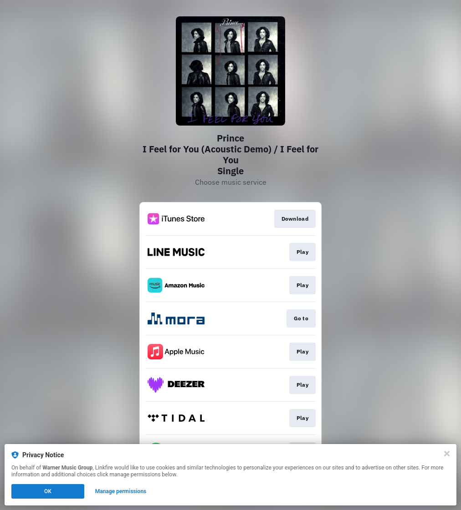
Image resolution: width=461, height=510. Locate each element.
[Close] (447, 453)
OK (47, 491)
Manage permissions (121, 491)
